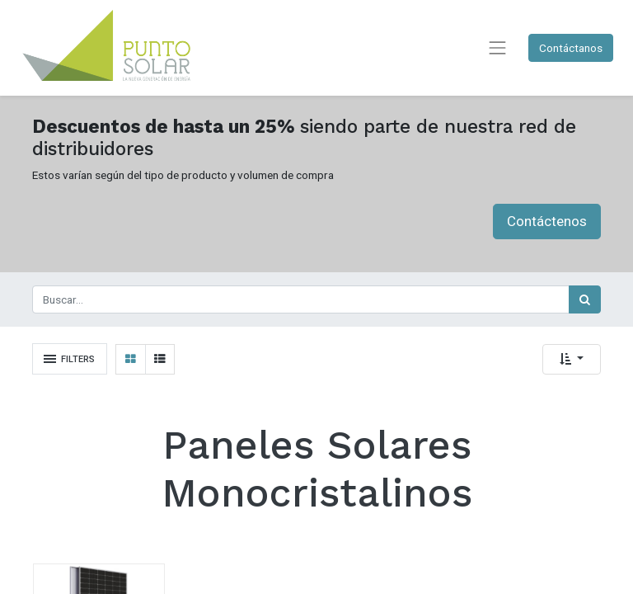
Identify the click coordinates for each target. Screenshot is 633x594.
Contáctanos (571, 47)
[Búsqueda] (585, 299)
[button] (571, 359)
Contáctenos (547, 221)
